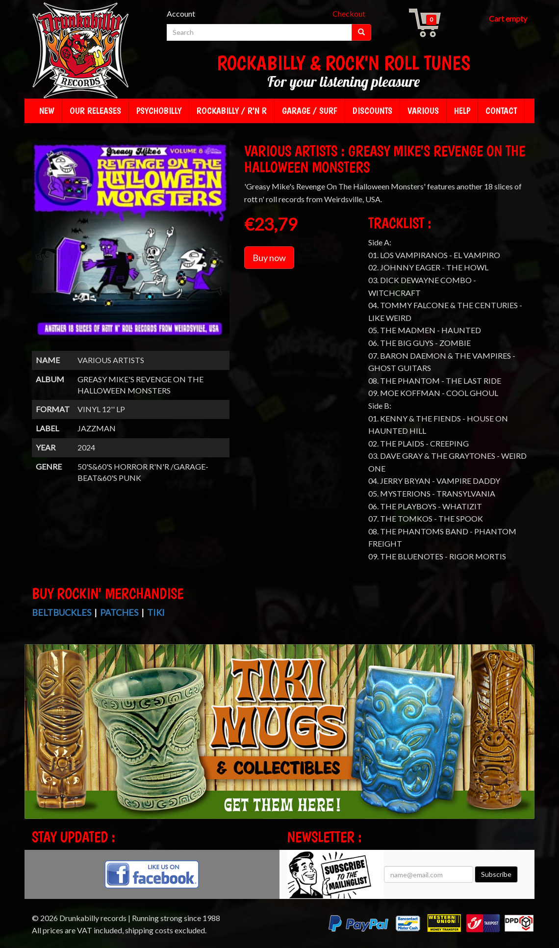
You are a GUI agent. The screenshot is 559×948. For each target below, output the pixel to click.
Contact (501, 110)
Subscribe (496, 874)
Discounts (372, 110)
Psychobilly (158, 110)
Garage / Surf (309, 110)
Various (423, 110)
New (46, 110)
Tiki (156, 612)
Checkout (348, 13)
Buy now (269, 257)
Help (462, 110)
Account (181, 13)
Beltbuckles (61, 612)
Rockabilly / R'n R (232, 110)
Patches (119, 612)
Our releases (95, 110)
